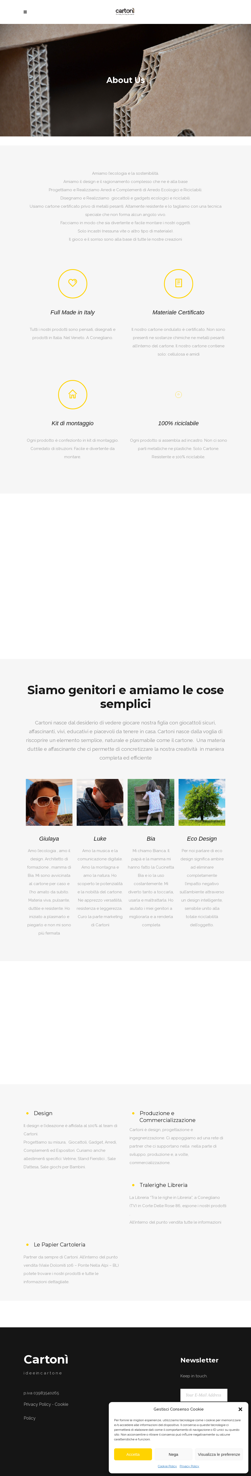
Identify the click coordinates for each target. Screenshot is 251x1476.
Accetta (133, 1454)
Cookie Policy (167, 1466)
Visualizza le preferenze (219, 1454)
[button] (240, 1409)
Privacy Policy (189, 1466)
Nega (173, 1454)
